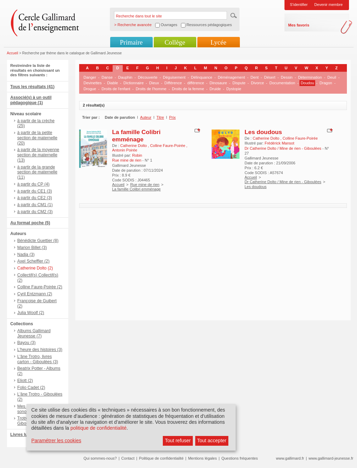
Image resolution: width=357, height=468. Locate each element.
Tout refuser (178, 440)
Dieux (154, 83)
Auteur (145, 117)
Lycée (218, 42)
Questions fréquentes (239, 458)
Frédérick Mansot (279, 143)
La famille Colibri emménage (136, 135)
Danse (107, 77)
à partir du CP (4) (33, 184)
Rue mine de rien (144, 184)
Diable (112, 83)
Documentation (282, 83)
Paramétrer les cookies (56, 440)
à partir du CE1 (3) (34, 191)
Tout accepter (211, 440)
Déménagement (231, 77)
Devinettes (93, 83)
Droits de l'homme (151, 89)
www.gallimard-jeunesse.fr (331, 458)
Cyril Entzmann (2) (34, 293)
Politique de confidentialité (161, 458)
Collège (175, 42)
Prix (172, 117)
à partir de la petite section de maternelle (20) (37, 138)
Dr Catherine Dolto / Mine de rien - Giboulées (283, 182)
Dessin (287, 77)
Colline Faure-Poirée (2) (39, 286)
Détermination (310, 77)
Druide (215, 89)
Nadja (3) (26, 254)
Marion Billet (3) (32, 247)
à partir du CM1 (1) (35, 204)
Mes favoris (299, 25)
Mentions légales (202, 458)
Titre (160, 117)
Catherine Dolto (134, 145)
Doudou (307, 83)
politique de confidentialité (98, 428)
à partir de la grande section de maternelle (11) (37, 172)
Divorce (257, 83)
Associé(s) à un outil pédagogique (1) (31, 100)
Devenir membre (328, 4)
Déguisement (174, 77)
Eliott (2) (25, 380)
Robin (137, 155)
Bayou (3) (26, 342)
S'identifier (299, 4)
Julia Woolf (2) (30, 312)
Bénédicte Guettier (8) (38, 240)
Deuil (331, 77)
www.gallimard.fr (290, 458)
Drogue (90, 89)
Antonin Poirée (124, 150)
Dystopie (233, 89)
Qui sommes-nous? (100, 458)
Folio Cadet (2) (31, 387)
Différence (173, 83)
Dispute (239, 83)
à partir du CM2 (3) (35, 211)
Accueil (12, 53)
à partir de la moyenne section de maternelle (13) (38, 155)
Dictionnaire (133, 83)
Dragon (326, 83)
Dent (255, 77)
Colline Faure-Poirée (168, 145)
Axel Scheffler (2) (33, 261)
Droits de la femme (188, 89)
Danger (90, 77)
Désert (269, 77)
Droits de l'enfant (115, 89)
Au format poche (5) (30, 222)
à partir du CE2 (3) (34, 197)
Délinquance (201, 77)
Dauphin (125, 77)
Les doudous (263, 131)
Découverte (147, 77)
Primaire (131, 42)
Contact (128, 458)
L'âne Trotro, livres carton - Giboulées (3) (37, 359)
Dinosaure (218, 83)
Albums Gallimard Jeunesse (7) (34, 333)
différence (195, 83)
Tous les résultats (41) (32, 86)
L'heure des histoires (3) (39, 349)
